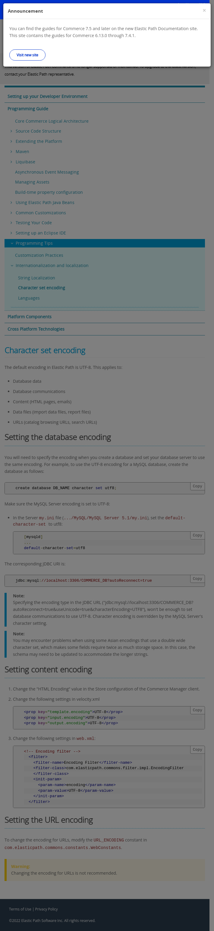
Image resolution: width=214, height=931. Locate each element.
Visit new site (27, 54)
